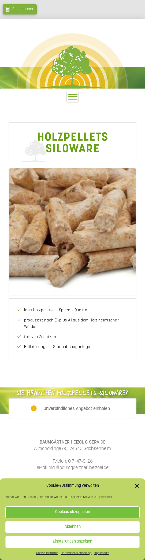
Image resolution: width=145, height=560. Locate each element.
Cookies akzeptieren (72, 512)
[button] (137, 486)
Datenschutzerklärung (76, 553)
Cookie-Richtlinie (47, 553)
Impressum (101, 553)
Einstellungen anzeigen (72, 542)
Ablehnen (73, 527)
